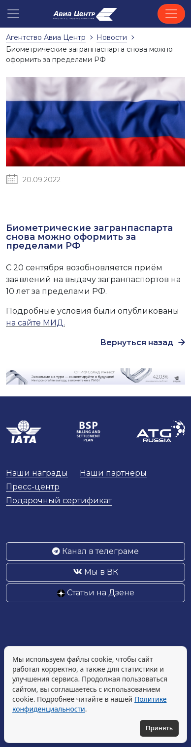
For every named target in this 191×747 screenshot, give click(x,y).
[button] (13, 13)
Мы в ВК (95, 572)
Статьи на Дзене (95, 592)
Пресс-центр (33, 486)
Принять (159, 727)
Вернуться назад (142, 342)
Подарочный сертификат (59, 500)
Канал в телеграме (95, 551)
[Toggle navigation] (171, 14)
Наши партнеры (113, 473)
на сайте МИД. (35, 322)
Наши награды (37, 473)
